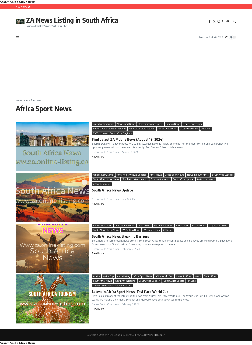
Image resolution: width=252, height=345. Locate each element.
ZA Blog (192, 280)
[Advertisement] (126, 67)
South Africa (210, 276)
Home (19, 100)
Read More (98, 156)
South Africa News (167, 128)
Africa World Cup (164, 276)
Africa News (156, 174)
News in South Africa (198, 174)
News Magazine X (156, 335)
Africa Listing (123, 276)
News (198, 276)
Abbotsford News (102, 225)
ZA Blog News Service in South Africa (112, 285)
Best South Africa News (151, 124)
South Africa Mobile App (134, 179)
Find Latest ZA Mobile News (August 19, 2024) (127, 139)
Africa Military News (103, 124)
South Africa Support (149, 280)
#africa (96, 276)
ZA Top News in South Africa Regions (112, 133)
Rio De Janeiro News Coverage (109, 128)
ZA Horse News (152, 230)
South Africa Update (183, 179)
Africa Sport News (126, 124)
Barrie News (182, 225)
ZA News (206, 128)
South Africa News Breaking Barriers (120, 236)
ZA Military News (101, 184)
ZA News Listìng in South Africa (72, 20)
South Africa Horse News (142, 128)
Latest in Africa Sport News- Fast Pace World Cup (130, 291)
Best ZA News (173, 124)
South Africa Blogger (222, 174)
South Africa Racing (125, 280)
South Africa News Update (112, 190)
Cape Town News (193, 124)
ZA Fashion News (189, 128)
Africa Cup (108, 276)
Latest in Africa (183, 276)
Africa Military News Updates (131, 174)
